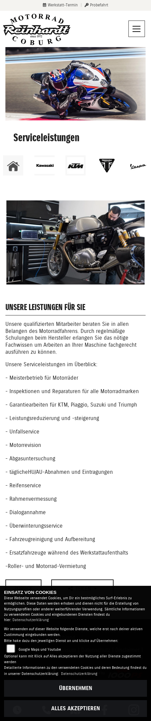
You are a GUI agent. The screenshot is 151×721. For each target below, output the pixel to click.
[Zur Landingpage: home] (13, 165)
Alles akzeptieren (75, 708)
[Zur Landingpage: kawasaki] (44, 165)
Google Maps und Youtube (40, 649)
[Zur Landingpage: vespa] (138, 165)
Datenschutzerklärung (30, 620)
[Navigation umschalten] (136, 29)
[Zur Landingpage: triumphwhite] (107, 165)
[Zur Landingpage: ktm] (75, 165)
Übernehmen (75, 688)
